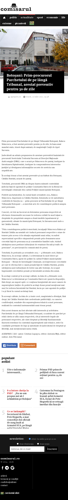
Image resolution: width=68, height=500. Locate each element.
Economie (52, 17)
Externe (6, 23)
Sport (40, 17)
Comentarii (28, 345)
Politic (13, 17)
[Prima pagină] (4, 17)
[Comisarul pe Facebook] (2, 467)
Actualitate (27, 17)
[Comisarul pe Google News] (12, 467)
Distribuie (9, 345)
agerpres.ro (15, 96)
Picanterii (20, 23)
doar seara (43, 444)
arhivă (4, 476)
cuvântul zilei (10, 493)
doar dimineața (25, 444)
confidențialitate (8, 482)
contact (4, 485)
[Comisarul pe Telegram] (7, 467)
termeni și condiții (9, 479)
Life (63, 17)
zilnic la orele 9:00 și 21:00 (42, 439)
